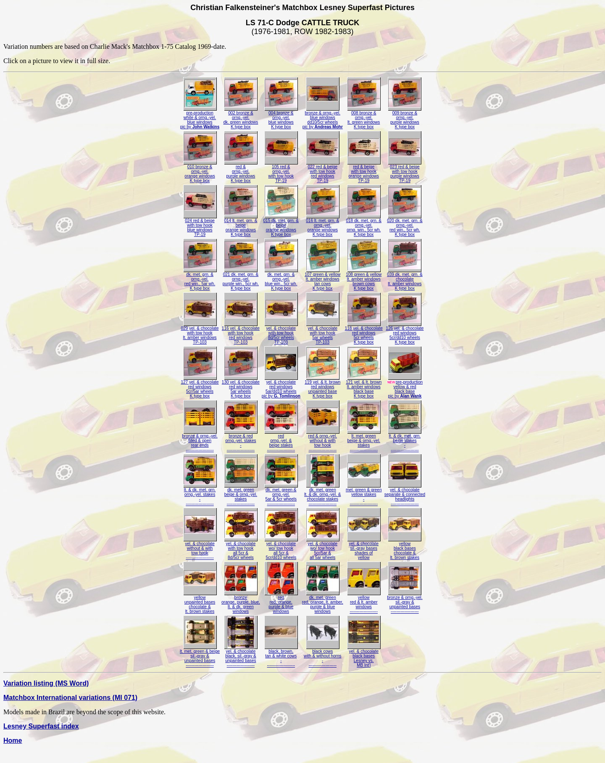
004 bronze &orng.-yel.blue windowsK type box (281, 118)
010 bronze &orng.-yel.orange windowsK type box (200, 172)
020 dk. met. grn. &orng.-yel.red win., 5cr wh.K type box (405, 226)
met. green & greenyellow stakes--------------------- (364, 495)
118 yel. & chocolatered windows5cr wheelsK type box (364, 333)
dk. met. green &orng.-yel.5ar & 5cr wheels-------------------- (281, 495)
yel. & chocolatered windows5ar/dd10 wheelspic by (281, 387)
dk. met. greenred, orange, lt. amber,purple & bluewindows (322, 602)
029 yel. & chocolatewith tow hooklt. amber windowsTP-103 (199, 333)
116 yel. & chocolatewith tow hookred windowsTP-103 (241, 333)
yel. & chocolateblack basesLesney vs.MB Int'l (364, 656)
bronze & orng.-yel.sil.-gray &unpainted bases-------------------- (405, 602)
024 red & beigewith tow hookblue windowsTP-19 (200, 226)
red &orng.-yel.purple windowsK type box (241, 172)
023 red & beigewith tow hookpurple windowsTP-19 (404, 172)
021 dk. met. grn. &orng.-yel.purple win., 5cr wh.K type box (241, 279)
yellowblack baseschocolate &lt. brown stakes (404, 549)
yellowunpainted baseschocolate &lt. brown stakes (200, 602)
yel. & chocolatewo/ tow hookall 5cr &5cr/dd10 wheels (281, 549)
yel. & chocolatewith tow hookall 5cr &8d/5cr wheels (241, 549)
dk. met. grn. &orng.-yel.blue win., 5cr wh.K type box (281, 279)
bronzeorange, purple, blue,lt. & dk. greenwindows (240, 602)
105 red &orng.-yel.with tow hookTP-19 (281, 172)
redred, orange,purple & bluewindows (281, 602)
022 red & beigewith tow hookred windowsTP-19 (322, 172)
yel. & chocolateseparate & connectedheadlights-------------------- (404, 495)
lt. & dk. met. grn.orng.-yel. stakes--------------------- (200, 495)
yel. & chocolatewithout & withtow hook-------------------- (200, 549)
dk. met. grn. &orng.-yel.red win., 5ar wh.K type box (200, 279)
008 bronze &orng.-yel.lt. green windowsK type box (364, 118)
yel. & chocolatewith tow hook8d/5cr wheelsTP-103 (281, 333)
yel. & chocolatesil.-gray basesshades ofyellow (364, 549)
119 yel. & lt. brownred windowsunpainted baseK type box (322, 387)
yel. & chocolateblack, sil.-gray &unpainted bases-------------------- (241, 656)
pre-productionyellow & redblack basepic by (405, 387)
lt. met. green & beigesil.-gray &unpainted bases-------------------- (200, 656)
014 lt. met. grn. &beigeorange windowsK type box (241, 226)
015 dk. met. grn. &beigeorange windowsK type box (281, 226)
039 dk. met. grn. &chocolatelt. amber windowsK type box (405, 279)
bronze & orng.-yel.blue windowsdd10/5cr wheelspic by (322, 118)
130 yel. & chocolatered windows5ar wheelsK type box (241, 387)
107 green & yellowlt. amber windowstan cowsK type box (322, 279)
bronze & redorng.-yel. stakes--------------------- (241, 441)
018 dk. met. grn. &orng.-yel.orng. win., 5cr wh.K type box (363, 226)
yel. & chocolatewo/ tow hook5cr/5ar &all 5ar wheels (322, 549)
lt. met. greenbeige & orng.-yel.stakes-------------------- (364, 441)
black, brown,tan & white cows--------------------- (281, 656)
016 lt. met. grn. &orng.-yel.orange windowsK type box (322, 226)
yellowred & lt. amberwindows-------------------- (364, 602)
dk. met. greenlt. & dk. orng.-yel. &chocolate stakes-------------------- (322, 495)
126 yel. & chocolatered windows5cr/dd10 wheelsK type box (405, 333)
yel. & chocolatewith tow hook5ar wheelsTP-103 (322, 333)
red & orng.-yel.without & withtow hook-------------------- (322, 441)
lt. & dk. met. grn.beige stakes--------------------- (404, 441)
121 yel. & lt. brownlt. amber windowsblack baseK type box (363, 387)
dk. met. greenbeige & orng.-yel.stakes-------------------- (241, 495)
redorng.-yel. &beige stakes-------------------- (281, 441)
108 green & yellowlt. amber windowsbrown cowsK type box (363, 279)
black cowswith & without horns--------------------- (323, 656)
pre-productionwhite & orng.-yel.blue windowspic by (200, 118)
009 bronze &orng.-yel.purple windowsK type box (404, 118)
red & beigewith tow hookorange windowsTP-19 (364, 172)
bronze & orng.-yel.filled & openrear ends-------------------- (200, 441)
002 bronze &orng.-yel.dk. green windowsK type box (240, 118)
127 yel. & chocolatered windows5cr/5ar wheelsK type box (199, 387)
